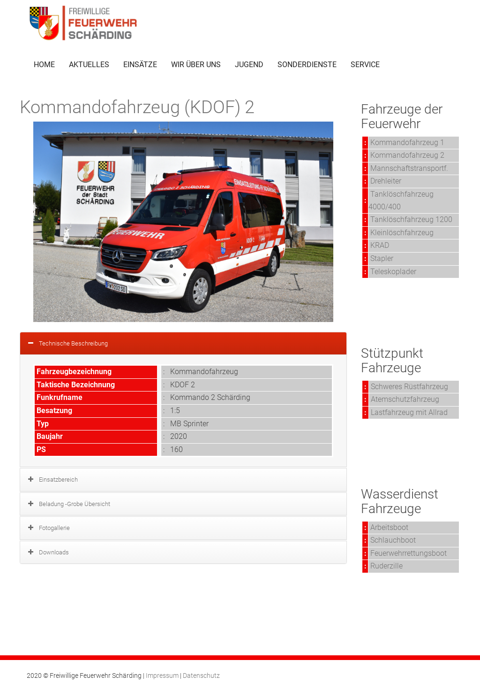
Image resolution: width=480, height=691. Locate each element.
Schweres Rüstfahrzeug (409, 386)
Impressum (162, 675)
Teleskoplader (393, 271)
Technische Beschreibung (73, 343)
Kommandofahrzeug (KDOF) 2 (137, 107)
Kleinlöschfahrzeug (402, 232)
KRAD (379, 245)
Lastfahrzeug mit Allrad (409, 412)
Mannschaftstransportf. (409, 168)
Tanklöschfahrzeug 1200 (411, 219)
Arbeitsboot (389, 527)
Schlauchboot (393, 540)
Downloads (54, 552)
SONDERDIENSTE (307, 64)
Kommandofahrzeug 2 (407, 155)
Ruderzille (386, 565)
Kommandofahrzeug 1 (407, 142)
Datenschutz (201, 675)
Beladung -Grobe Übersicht (74, 503)
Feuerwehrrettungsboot (408, 553)
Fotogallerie (54, 527)
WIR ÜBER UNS (196, 64)
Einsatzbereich (58, 479)
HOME (44, 64)
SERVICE (365, 64)
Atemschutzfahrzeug (405, 399)
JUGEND (249, 64)
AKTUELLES (89, 64)
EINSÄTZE (140, 64)
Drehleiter (385, 181)
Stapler (381, 258)
